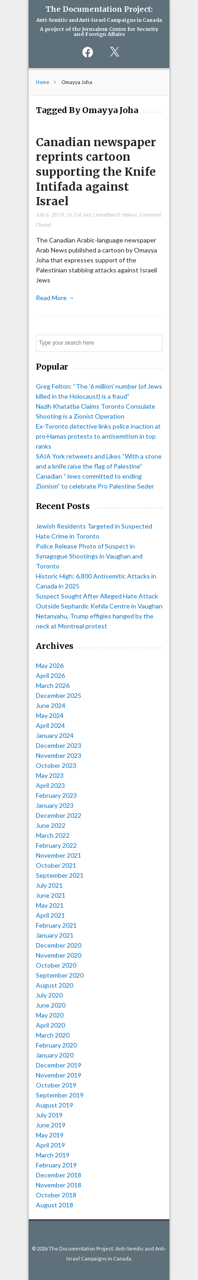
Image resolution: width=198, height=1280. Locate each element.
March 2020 (52, 1035)
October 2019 (56, 1085)
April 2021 (50, 915)
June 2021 (50, 895)
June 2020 (50, 1005)
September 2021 (60, 875)
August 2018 (54, 1205)
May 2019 (50, 1135)
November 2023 (58, 755)
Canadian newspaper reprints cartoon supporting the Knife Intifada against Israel (96, 172)
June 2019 (50, 1125)
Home (43, 82)
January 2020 (55, 1055)
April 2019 (50, 1145)
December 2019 (58, 1065)
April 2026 (50, 675)
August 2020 (54, 985)
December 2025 (58, 695)
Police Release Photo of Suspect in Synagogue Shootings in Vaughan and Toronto (89, 556)
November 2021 (58, 855)
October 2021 (56, 865)
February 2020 (56, 1045)
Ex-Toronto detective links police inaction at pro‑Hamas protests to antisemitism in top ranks (98, 436)
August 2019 (54, 1105)
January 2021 (55, 935)
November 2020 (58, 955)
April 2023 (50, 785)
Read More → (55, 297)
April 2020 (50, 1025)
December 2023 (58, 745)
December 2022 (58, 815)
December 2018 (58, 1175)
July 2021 (49, 885)
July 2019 (49, 1115)
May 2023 (50, 775)
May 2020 (50, 1015)
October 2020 (56, 965)
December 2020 (58, 945)
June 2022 (50, 825)
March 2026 (52, 685)
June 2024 (50, 705)
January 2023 (55, 805)
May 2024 (50, 715)
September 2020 (60, 975)
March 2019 (52, 1155)
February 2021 (56, 925)
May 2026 (50, 665)
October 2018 (56, 1195)
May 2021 (50, 905)
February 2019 (56, 1165)
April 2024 (50, 725)
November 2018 (58, 1185)
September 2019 (60, 1095)
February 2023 (56, 795)
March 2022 (52, 835)
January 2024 (55, 735)
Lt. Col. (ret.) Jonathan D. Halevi (102, 214)
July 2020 (49, 995)
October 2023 (56, 765)
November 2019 (58, 1075)
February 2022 (56, 845)
